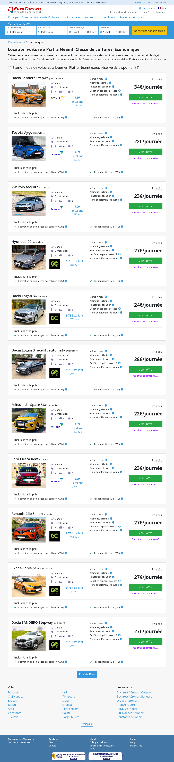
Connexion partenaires (20, 742)
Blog (132, 742)
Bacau (12, 705)
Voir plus (87, 724)
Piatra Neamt (16, 42)
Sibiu (65, 700)
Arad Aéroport (126, 705)
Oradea (67, 705)
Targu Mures (70, 717)
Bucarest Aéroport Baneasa (134, 696)
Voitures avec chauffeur (79, 17)
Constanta (14, 713)
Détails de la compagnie (102, 745)
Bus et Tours (107, 17)
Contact (52, 745)
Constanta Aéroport (129, 717)
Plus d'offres (87, 674)
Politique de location (100, 742)
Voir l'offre (145, 97)
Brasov (12, 700)
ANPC (92, 748)
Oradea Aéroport (127, 700)
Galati (66, 713)
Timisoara (68, 696)
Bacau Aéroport (127, 709)
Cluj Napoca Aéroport (130, 713)
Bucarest (13, 692)
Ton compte (147, 8)
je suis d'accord (143, 2)
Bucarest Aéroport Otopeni (134, 692)
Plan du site (136, 745)
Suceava (13, 717)
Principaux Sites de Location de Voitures (33, 17)
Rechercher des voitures (149, 31)
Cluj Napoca (15, 696)
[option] (15, 31)
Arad (11, 709)
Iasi (64, 692)
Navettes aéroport (132, 17)
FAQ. (51, 742)
